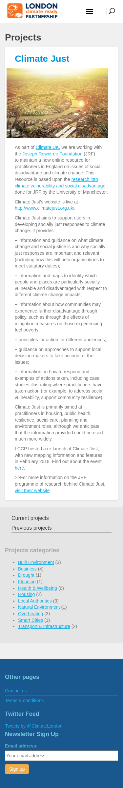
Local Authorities (35, 600)
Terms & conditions (24, 700)
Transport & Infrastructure (44, 626)
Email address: (21, 745)
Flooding (27, 581)
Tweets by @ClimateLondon (33, 726)
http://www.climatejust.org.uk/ (44, 208)
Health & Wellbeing (37, 588)
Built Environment (36, 562)
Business (27, 568)
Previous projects (31, 528)
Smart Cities (30, 620)
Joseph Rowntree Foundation (52, 153)
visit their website (32, 490)
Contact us (16, 690)
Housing (26, 594)
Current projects (30, 518)
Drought (26, 575)
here (19, 468)
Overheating (30, 613)
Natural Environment (39, 607)
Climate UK (47, 147)
